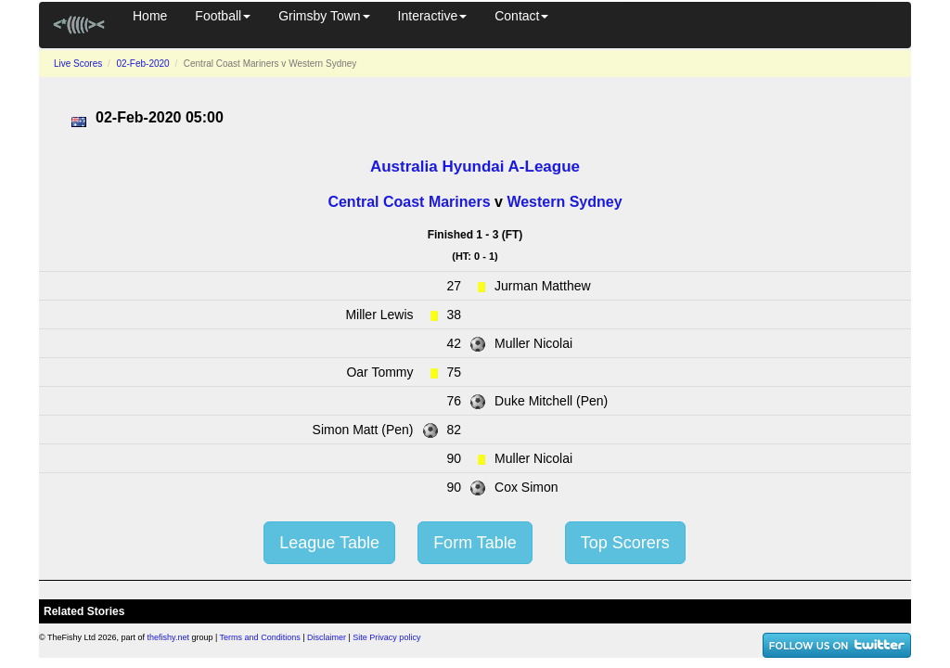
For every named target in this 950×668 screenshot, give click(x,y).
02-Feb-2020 (142, 63)
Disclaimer (326, 637)
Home (150, 15)
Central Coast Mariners (408, 202)
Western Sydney (564, 202)
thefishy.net (168, 637)
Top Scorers (625, 542)
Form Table (475, 542)
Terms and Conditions (260, 637)
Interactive (433, 15)
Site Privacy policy (386, 637)
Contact (521, 15)
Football (222, 15)
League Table (329, 542)
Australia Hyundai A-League (475, 166)
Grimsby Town (323, 15)
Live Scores (78, 63)
